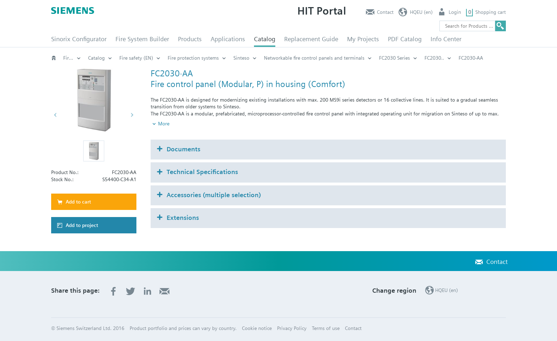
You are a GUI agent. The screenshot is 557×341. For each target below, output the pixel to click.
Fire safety (72, 58)
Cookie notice (257, 328)
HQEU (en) (421, 12)
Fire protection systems (193, 58)
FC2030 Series (394, 58)
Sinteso (241, 58)
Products (190, 39)
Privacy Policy (292, 328)
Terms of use (326, 328)
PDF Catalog (405, 39)
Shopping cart (490, 12)
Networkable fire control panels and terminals (314, 58)
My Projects (363, 39)
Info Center (446, 39)
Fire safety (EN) (136, 58)
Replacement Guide (311, 39)
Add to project (82, 225)
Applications (228, 39)
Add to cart (78, 202)
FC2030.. (434, 58)
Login (455, 12)
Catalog (264, 39)
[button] (93, 151)
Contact (385, 12)
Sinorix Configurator (79, 39)
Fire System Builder (142, 39)
